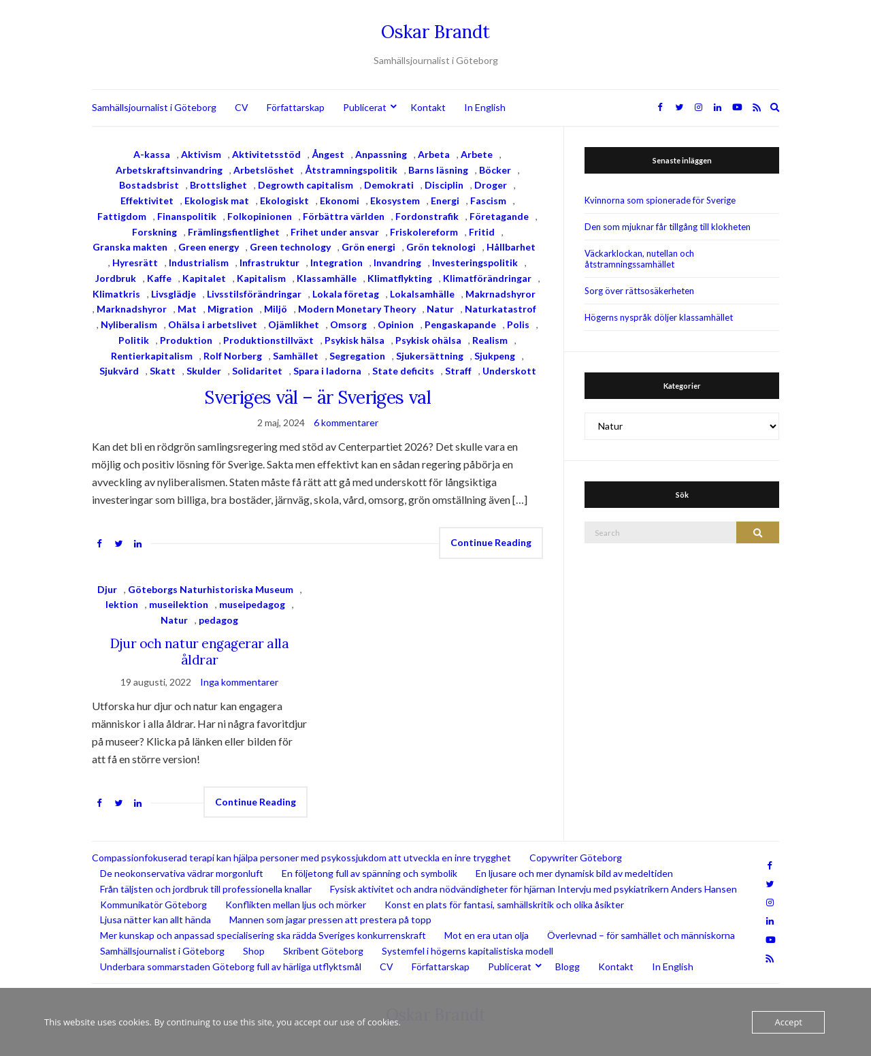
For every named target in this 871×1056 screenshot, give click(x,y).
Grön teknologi (441, 247)
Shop (254, 951)
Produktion (186, 340)
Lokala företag (345, 294)
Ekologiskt (284, 200)
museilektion (178, 604)
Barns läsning (438, 170)
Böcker (495, 170)
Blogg (567, 966)
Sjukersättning (429, 356)
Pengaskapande (460, 324)
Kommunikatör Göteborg (153, 904)
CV (241, 107)
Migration (230, 309)
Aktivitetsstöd (266, 154)
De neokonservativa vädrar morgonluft (181, 873)
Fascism (488, 200)
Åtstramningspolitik (351, 170)
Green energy (208, 247)
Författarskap (296, 107)
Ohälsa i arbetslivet (212, 324)
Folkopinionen (259, 216)
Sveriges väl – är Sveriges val (317, 397)
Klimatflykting (399, 278)
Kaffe (159, 278)
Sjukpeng (494, 356)
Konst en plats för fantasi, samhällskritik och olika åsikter (504, 904)
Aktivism (201, 154)
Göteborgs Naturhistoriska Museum (210, 589)
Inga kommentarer (239, 682)
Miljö (275, 309)
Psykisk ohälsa (428, 340)
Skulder (203, 371)
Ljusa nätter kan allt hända (155, 919)
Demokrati (389, 185)
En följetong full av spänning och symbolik (369, 873)
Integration (336, 262)
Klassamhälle (327, 278)
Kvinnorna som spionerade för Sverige (660, 200)
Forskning (154, 232)
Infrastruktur (269, 262)
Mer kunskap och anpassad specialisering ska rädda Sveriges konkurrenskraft (263, 935)
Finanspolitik (186, 216)
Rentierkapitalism (152, 356)
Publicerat (365, 107)
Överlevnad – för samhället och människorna (641, 935)
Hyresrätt (135, 262)
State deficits (403, 371)
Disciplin (444, 185)
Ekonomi (339, 200)
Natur (440, 309)
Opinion (396, 324)
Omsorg (348, 324)
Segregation (357, 356)
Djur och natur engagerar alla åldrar (199, 651)
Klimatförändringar (487, 278)
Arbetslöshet (263, 170)
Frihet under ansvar (335, 232)
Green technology (290, 247)
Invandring (397, 262)
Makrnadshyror (500, 294)
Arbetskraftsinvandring (169, 170)
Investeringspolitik (475, 262)
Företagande (499, 216)
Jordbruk (115, 278)
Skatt (163, 371)
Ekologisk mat (216, 200)
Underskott (509, 371)
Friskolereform (424, 232)
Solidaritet (257, 371)
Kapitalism (261, 278)
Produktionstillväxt (268, 340)
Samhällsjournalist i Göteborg (154, 107)
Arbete (477, 154)
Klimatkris (116, 294)
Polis (518, 324)
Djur (107, 589)
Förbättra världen (343, 216)
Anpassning (381, 154)
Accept (788, 1022)
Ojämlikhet (293, 324)
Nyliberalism (129, 324)
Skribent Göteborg (323, 951)
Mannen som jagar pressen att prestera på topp (330, 919)
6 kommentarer (346, 422)
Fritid (482, 232)
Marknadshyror (132, 309)
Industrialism (199, 262)
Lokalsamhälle (422, 294)
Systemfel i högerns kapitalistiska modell (467, 951)
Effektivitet (147, 200)
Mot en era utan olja (486, 935)
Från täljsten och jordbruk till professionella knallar (206, 889)
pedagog (218, 620)
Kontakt (428, 107)
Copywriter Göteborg (575, 857)
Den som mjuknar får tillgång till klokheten (668, 226)
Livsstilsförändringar (254, 294)
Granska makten (130, 247)
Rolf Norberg (232, 356)
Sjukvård (119, 371)
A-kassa (151, 154)
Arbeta (434, 154)
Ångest (328, 154)
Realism (490, 340)
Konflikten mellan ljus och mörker (295, 904)
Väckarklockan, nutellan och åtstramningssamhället (639, 259)
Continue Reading (490, 542)
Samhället (295, 356)
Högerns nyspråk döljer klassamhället (659, 317)
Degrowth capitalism (305, 185)
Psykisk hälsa (354, 340)
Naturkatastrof (500, 309)
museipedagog (252, 604)
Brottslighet (218, 185)
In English (485, 107)
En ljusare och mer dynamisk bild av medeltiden (574, 873)
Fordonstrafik (427, 216)
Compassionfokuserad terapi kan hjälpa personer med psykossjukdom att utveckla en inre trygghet (301, 857)
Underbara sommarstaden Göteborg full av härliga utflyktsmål (230, 966)
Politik (133, 340)
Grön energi (368, 247)
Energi (445, 200)
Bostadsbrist (149, 185)
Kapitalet (204, 278)
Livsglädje (173, 294)
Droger (490, 185)
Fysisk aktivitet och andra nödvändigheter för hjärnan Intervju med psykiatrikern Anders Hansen (533, 889)
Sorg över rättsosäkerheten (639, 290)
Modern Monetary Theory (357, 309)
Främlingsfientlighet (234, 232)
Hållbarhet (511, 247)
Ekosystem (395, 200)
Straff (458, 371)
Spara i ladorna (327, 371)
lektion (121, 604)
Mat (187, 309)
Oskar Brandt (435, 31)
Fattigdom (121, 216)
